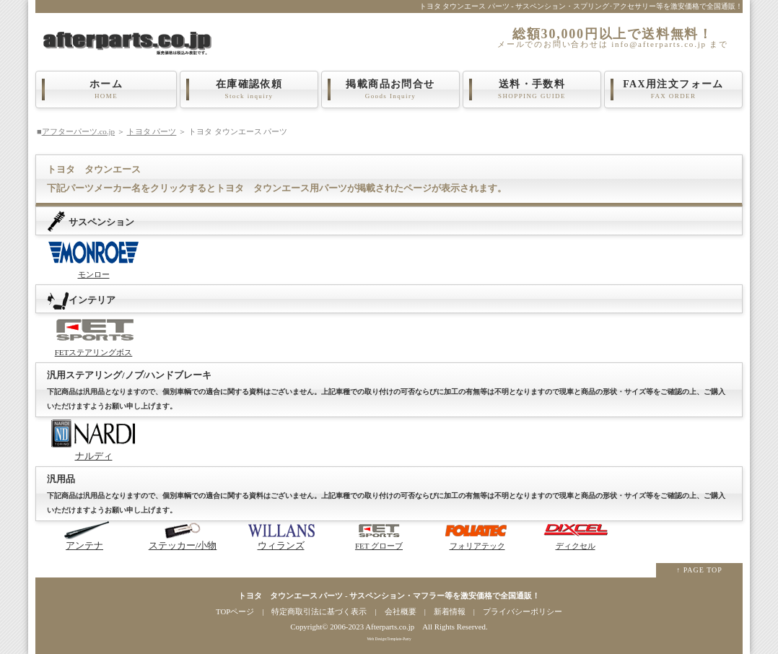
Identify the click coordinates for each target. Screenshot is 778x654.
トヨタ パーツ (152, 131)
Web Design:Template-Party (389, 639)
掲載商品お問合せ (390, 89)
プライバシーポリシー (522, 611)
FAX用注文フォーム (673, 89)
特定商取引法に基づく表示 (319, 611)
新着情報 (450, 611)
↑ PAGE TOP (699, 570)
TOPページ (235, 611)
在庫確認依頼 (249, 89)
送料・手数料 (531, 89)
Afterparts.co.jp (389, 626)
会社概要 (400, 611)
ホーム (106, 89)
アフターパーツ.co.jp (78, 131)
